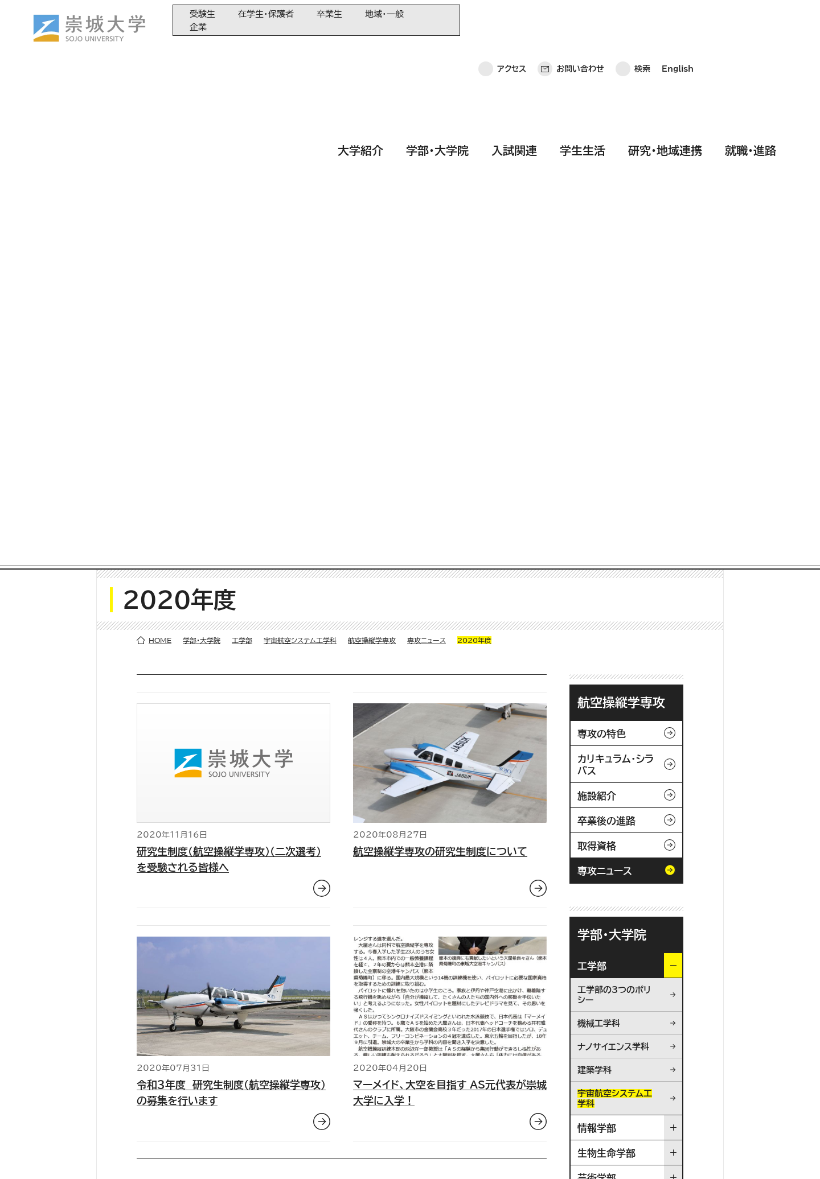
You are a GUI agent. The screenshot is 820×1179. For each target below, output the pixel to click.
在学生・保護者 (266, 14)
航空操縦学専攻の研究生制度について (440, 354)
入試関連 (514, 53)
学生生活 (582, 53)
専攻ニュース (426, 143)
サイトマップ (270, 1153)
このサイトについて (194, 1153)
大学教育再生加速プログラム (313, 1050)
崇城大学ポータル (85, 1077)
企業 (198, 27)
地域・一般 (384, 14)
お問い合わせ (580, 20)
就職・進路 (750, 53)
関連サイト (282, 1125)
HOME (160, 143)
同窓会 (277, 1031)
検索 (642, 20)
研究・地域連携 (665, 53)
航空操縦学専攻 (372, 143)
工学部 (242, 143)
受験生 (202, 14)
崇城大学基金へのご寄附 (306, 1069)
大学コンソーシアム (297, 1087)
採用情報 (327, 1153)
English (678, 20)
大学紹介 (360, 53)
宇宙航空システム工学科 (300, 143)
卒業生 (329, 14)
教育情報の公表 (292, 1106)
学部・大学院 (437, 53)
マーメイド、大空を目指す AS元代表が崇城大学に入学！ (450, 596)
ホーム (33, 1153)
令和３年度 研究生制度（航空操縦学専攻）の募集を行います (231, 596)
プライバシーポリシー (102, 1153)
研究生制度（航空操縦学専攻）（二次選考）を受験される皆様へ (229, 362)
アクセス (511, 20)
